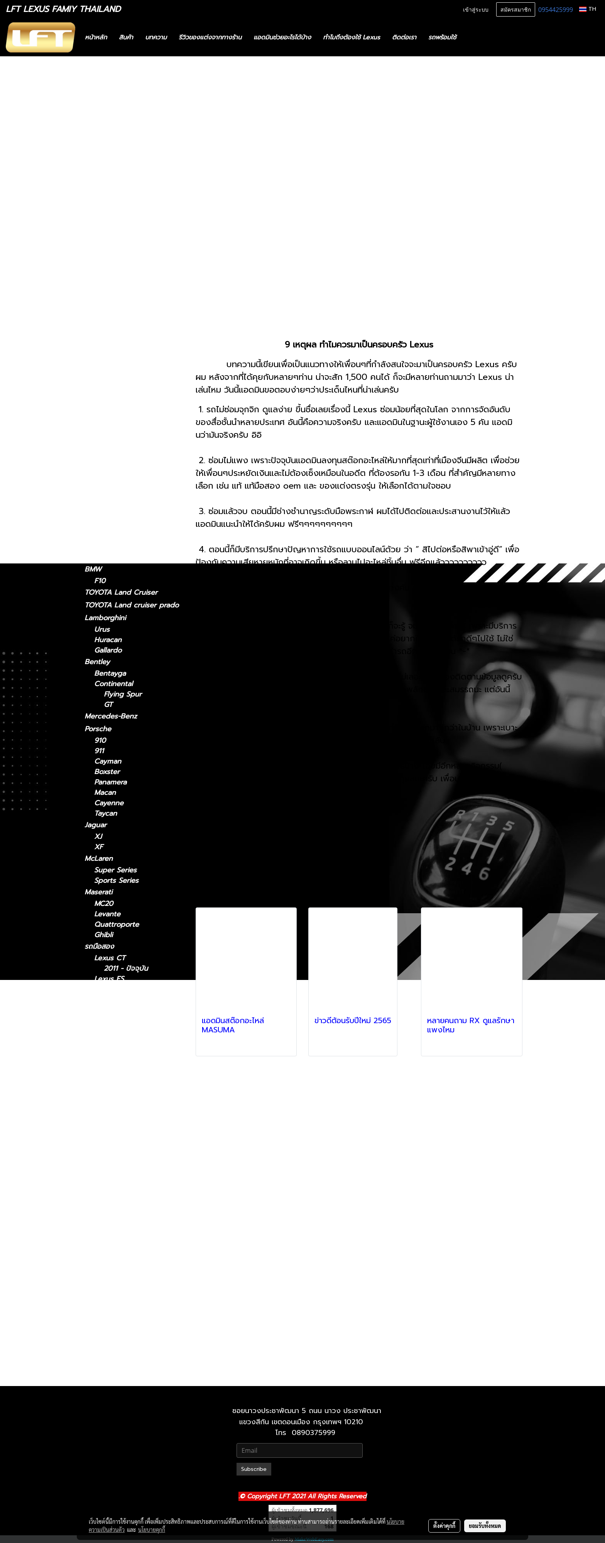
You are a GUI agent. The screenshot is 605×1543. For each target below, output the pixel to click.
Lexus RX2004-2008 (138, 1260)
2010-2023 (111, 558)
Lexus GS (99, 277)
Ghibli (103, 935)
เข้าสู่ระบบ (475, 9)
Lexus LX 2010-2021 (137, 1177)
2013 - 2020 (114, 222)
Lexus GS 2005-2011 (137, 1020)
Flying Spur (123, 694)
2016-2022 (111, 491)
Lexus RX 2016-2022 (138, 1281)
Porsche (97, 728)
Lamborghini (105, 617)
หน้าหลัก (96, 37)
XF (98, 847)
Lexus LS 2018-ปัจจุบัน (140, 1156)
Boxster (107, 772)
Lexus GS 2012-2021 (137, 1031)
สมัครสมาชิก (515, 9)
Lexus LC (99, 378)
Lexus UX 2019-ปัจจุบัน (141, 1312)
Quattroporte (116, 924)
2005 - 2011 (113, 300)
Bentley (97, 661)
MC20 (103, 904)
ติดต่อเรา (404, 37)
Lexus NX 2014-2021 (137, 1208)
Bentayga (110, 673)
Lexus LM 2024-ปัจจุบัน (141, 1104)
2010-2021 (111, 1377)
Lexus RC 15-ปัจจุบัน (136, 1239)
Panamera (110, 782)
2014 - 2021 (113, 323)
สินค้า (126, 37)
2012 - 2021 (113, 289)
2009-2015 (111, 480)
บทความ (156, 37)
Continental (113, 684)
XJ (98, 836)
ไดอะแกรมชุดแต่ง (110, 126)
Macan (105, 793)
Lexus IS (98, 200)
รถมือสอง (99, 946)
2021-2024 (111, 367)
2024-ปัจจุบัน (114, 356)
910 (100, 740)
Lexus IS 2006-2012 (136, 1062)
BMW (92, 569)
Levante (107, 914)
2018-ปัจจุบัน (114, 390)
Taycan (105, 813)
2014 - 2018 (113, 266)
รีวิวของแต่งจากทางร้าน (210, 37)
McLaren (98, 858)
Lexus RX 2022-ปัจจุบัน (141, 1291)
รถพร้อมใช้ (442, 37)
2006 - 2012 (114, 233)
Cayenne (108, 803)
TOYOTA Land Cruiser (120, 592)
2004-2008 (113, 470)
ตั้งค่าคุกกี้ (444, 1525)
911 (99, 751)
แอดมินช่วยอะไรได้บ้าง (282, 37)
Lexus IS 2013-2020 (136, 1072)
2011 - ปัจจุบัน (116, 189)
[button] (473, 37)
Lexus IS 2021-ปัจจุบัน (139, 1052)
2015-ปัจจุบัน (114, 447)
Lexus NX (100, 311)
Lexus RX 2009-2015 (138, 1270)
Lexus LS (99, 401)
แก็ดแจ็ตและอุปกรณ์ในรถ (121, 151)
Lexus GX (100, 535)
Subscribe (254, 1469)
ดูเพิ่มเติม (214, 1046)
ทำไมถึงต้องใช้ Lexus (351, 37)
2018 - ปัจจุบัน (117, 256)
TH (587, 9)
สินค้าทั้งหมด (103, 113)
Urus (102, 629)
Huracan (108, 640)
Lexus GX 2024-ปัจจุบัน (142, 1333)
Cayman (107, 761)
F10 (99, 581)
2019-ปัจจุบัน (114, 524)
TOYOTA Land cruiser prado (131, 605)
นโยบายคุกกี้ (151, 1529)
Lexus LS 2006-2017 (137, 1145)
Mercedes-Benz (110, 716)
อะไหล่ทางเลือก (106, 164)
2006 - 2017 (114, 423)
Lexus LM (100, 344)
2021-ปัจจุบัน (114, 212)
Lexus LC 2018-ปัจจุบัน (140, 1125)
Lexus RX (100, 458)
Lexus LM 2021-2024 (138, 1093)
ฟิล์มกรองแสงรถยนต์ (116, 138)
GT (108, 705)
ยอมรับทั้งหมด (485, 1525)
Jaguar (95, 825)
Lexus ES (99, 244)
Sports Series (116, 880)
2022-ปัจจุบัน (114, 333)
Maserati (98, 892)
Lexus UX (100, 512)
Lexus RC (100, 435)
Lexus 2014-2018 (131, 1000)
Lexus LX (109, 1166)
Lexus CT (100, 177)
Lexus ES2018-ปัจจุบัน (139, 989)
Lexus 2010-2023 (132, 1343)
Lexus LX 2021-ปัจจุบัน (140, 1187)
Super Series (115, 870)
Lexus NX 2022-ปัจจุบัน (141, 1218)
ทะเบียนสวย (101, 100)
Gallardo (108, 650)
